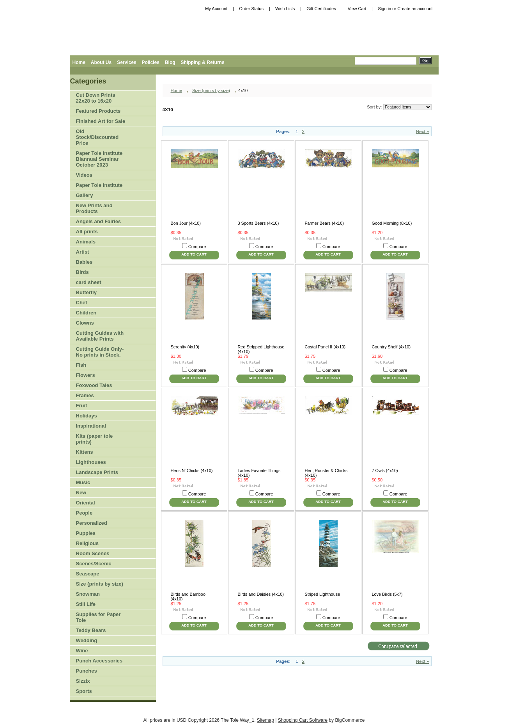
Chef (81, 302)
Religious (87, 543)
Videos (84, 175)
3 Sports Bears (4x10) (258, 223)
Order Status (251, 8)
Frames (85, 395)
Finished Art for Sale (101, 121)
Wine (82, 650)
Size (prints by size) (98, 584)
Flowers (98, 375)
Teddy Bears (91, 630)
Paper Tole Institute (98, 185)
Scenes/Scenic (94, 563)
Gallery (84, 195)
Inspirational (91, 426)
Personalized (91, 523)
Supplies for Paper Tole (98, 617)
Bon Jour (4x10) (186, 223)
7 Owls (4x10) (385, 470)
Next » (422, 131)
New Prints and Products (94, 208)
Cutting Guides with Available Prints (100, 336)
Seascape (87, 574)
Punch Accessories (99, 661)
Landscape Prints (97, 472)
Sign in (384, 8)
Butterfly (86, 292)
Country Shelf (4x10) (391, 346)
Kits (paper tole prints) (94, 439)
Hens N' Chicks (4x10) (192, 470)
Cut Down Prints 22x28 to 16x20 (95, 98)
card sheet (88, 282)
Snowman (88, 594)
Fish (81, 365)
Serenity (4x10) (185, 346)
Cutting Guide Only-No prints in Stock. (100, 352)
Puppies (86, 533)
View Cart (357, 8)
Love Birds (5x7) (387, 594)
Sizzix (83, 681)
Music (83, 482)
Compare (197, 246)
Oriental (85, 503)
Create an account (414, 8)
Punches (98, 671)
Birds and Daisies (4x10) (261, 594)
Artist (98, 252)
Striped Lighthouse (322, 594)
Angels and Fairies (98, 221)
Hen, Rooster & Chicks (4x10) (326, 473)
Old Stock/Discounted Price (97, 137)
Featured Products (98, 111)
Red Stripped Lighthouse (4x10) (261, 349)
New (81, 492)
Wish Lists (285, 8)
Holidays (98, 416)
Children (86, 313)
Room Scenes (93, 553)
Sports (98, 691)
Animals (98, 242)
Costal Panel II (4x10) (325, 346)
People (98, 513)
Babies (84, 262)
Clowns (85, 323)
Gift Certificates (321, 8)
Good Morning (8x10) (392, 223)
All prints (87, 231)
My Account (216, 8)
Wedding (86, 640)
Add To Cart (193, 254)
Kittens (84, 452)
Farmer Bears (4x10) (324, 223)
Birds (98, 272)
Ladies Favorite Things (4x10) (259, 473)
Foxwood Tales (94, 385)
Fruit (98, 406)
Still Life (86, 604)
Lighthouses (91, 462)
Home (176, 90)
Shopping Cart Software (302, 720)
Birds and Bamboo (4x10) (188, 596)
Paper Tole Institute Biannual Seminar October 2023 (99, 159)
